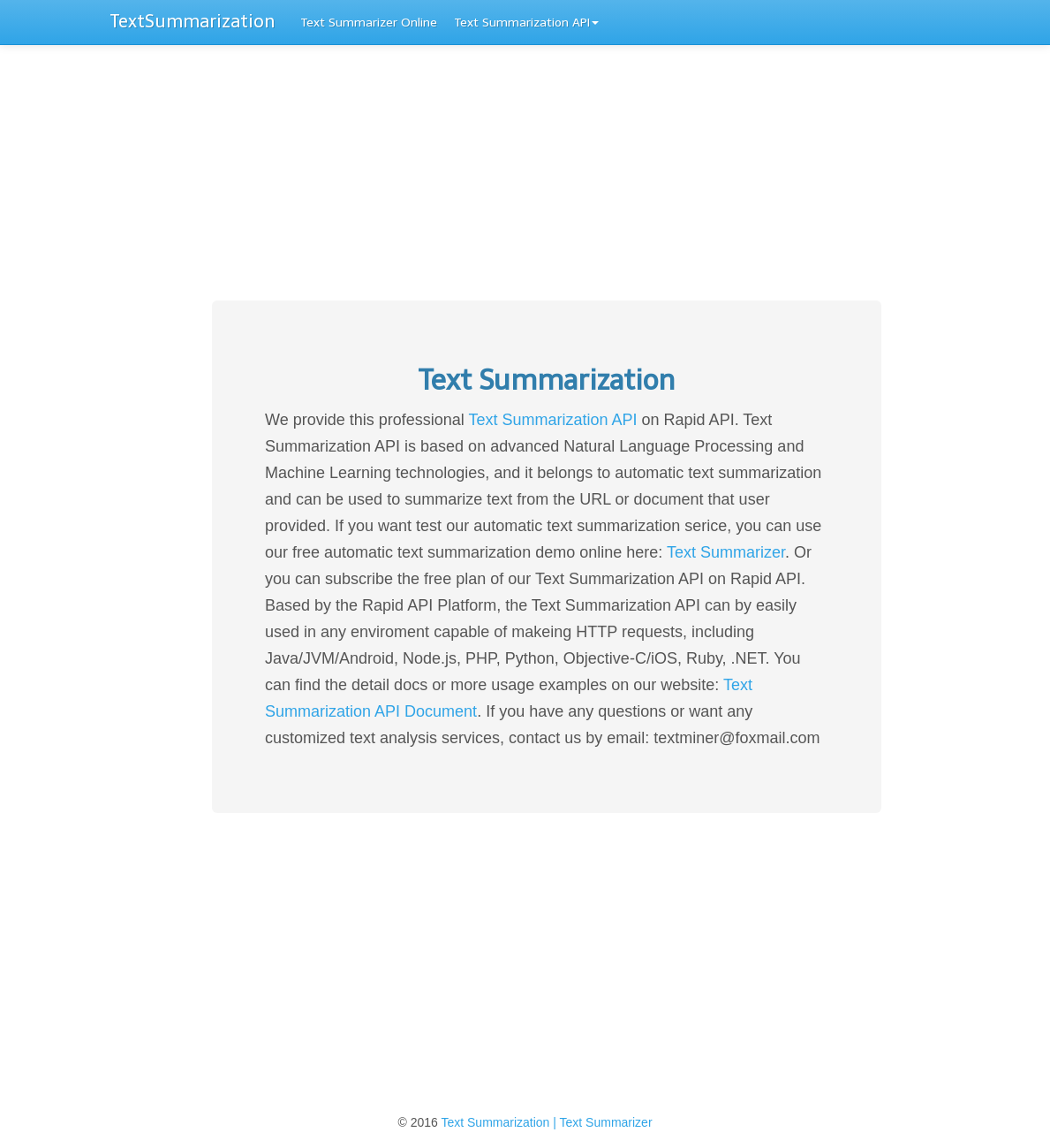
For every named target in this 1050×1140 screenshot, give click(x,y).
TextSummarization (192, 21)
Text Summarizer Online (369, 22)
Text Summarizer (726, 552)
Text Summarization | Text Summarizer (546, 1122)
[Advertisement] (525, 176)
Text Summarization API (527, 22)
